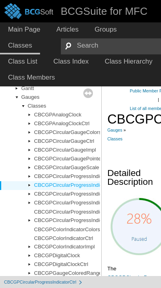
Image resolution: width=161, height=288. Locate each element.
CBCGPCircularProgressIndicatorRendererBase (89, 220)
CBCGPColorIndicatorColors (67, 229)
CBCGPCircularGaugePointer (68, 159)
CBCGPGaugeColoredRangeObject (75, 273)
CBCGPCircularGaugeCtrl (64, 141)
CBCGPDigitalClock (57, 255)
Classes (37, 106)
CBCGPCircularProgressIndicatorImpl (77, 194)
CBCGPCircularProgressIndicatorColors (80, 176)
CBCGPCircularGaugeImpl (65, 150)
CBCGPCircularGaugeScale (66, 167)
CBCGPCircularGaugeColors (67, 132)
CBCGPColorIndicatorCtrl (63, 238)
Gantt (27, 88)
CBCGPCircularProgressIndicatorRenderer (83, 212)
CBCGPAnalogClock (57, 115)
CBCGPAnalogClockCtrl (61, 123)
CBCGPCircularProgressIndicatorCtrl (76, 185)
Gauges (30, 97)
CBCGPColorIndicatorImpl (64, 247)
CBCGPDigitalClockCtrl (61, 264)
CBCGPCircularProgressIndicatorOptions (81, 203)
